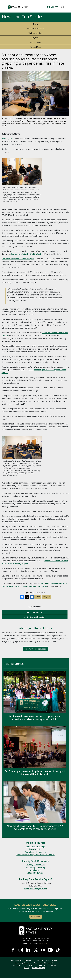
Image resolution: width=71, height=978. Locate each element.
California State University (20, 960)
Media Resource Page (35, 846)
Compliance (38, 960)
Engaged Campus (34, 612)
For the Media (35, 47)
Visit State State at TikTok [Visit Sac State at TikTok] (58, 950)
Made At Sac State (35, 33)
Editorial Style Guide (35, 873)
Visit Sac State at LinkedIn (28, 950)
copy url (46, 596)
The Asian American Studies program (18, 258)
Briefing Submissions (36, 865)
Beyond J (35, 38)
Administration (35, 849)
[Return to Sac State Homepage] (35, 930)
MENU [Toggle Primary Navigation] (50, 7)
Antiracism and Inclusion (34, 617)
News (35, 24)
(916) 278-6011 (43, 943)
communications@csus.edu (35, 889)
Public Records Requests (35, 852)
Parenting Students (23, 963)
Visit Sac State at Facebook (13, 950)
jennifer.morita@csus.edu (35, 649)
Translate (53, 965)
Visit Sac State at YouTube (50, 950)
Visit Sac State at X (35, 950)
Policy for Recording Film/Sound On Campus (35, 854)
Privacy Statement (18, 965)
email (38, 596)
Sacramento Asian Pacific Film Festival (27, 254)
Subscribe (35, 916)
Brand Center (35, 870)
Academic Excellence (35, 28)
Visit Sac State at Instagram (20, 950)
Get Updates (35, 42)
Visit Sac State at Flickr (43, 950)
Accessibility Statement (43, 963)
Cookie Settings (38, 968)
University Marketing (35, 867)
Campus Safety (52, 960)
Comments (42, 965)
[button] (25, 7)
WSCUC (26, 968)
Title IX (32, 965)
